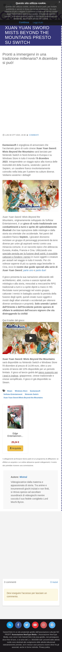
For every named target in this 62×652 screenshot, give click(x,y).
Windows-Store (21, 391)
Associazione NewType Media (24, 634)
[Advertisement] (31, 101)
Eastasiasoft (35, 391)
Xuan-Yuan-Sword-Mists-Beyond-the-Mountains (23, 398)
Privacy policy (44, 647)
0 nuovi (54, 582)
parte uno (28, 270)
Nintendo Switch (32, 394)
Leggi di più (38, 22)
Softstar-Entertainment (13, 394)
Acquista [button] (15, 448)
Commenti (34, 135)
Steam (10, 391)
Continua (24, 22)
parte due (40, 270)
